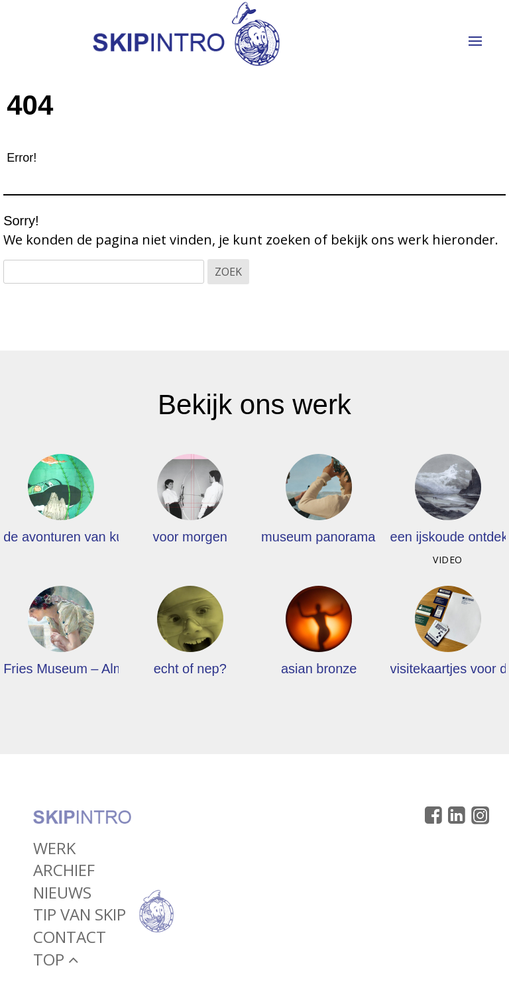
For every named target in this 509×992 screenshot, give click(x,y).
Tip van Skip (79, 917)
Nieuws (62, 895)
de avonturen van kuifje (72, 536)
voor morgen (190, 536)
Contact (69, 940)
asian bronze (319, 668)
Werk (54, 850)
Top (55, 962)
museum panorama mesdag (343, 536)
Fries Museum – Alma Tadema (92, 668)
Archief (64, 873)
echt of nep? (190, 668)
